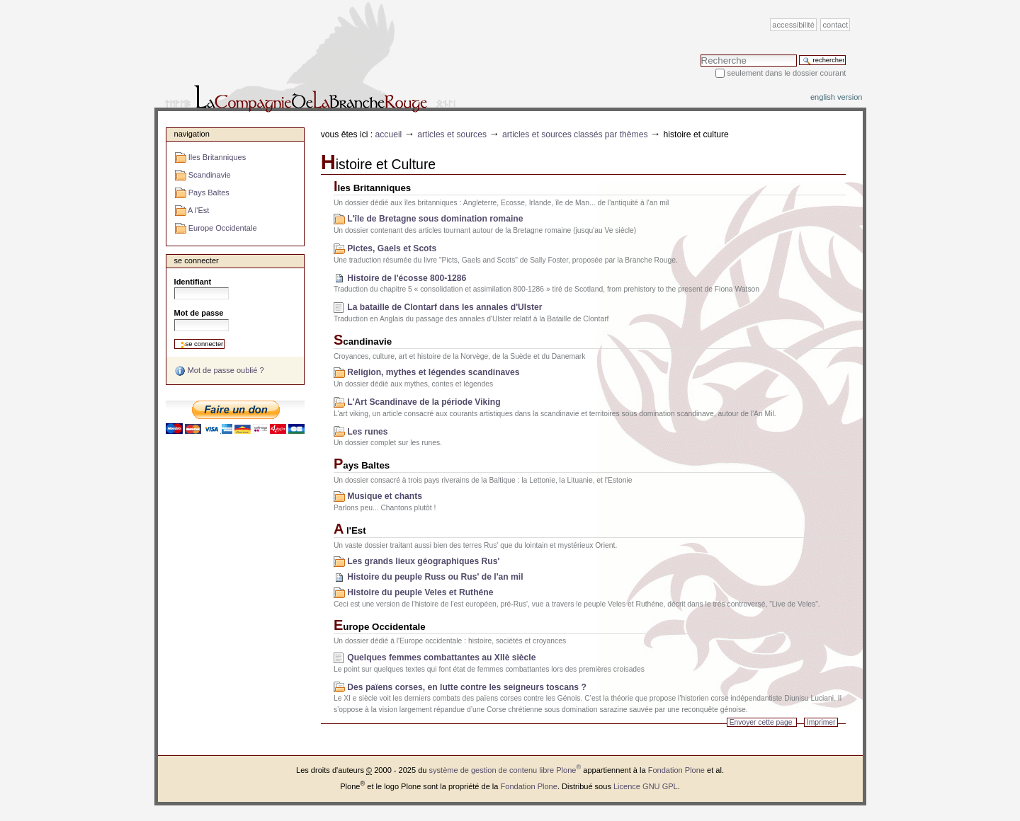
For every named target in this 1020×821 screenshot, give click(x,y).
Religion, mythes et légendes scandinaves (433, 372)
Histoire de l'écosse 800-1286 (406, 278)
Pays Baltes (362, 465)
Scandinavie (363, 341)
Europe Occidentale (380, 626)
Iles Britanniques (372, 188)
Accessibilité (793, 25)
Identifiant (193, 281)
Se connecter (196, 260)
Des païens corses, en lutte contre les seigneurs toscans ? (466, 687)
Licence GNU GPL (645, 786)
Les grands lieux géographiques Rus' (423, 561)
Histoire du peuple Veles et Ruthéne (420, 592)
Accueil (388, 134)
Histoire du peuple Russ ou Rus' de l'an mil (435, 577)
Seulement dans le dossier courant (786, 73)
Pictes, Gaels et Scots (391, 248)
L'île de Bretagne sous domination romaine (435, 219)
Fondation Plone (676, 770)
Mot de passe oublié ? (219, 371)
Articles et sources (452, 134)
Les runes (367, 432)
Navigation (192, 134)
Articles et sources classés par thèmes (575, 134)
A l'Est (350, 530)
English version (836, 97)
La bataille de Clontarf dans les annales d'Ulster (444, 307)
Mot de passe (199, 313)
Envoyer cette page (761, 722)
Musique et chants (384, 496)
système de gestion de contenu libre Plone (505, 770)
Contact (836, 25)
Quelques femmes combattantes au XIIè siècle (441, 657)
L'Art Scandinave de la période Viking (423, 402)
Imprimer (821, 722)
